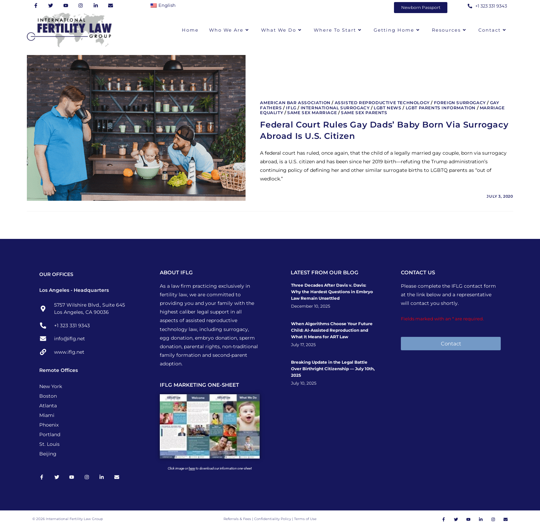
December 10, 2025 (310, 306)
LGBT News (387, 107)
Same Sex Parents (364, 112)
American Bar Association (295, 102)
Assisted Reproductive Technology (382, 102)
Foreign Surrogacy (460, 102)
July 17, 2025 (303, 345)
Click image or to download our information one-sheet (210, 468)
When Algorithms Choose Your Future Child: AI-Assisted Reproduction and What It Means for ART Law (332, 330)
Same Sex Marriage (312, 112)
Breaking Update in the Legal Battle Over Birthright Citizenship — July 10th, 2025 (333, 369)
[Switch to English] (165, 5)
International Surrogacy (335, 107)
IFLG (291, 107)
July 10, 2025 (303, 383)
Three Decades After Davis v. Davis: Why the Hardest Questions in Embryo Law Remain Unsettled (332, 292)
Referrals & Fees (237, 519)
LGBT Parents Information (441, 107)
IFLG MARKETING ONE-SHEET (199, 385)
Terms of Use (305, 519)
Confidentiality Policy (273, 519)
